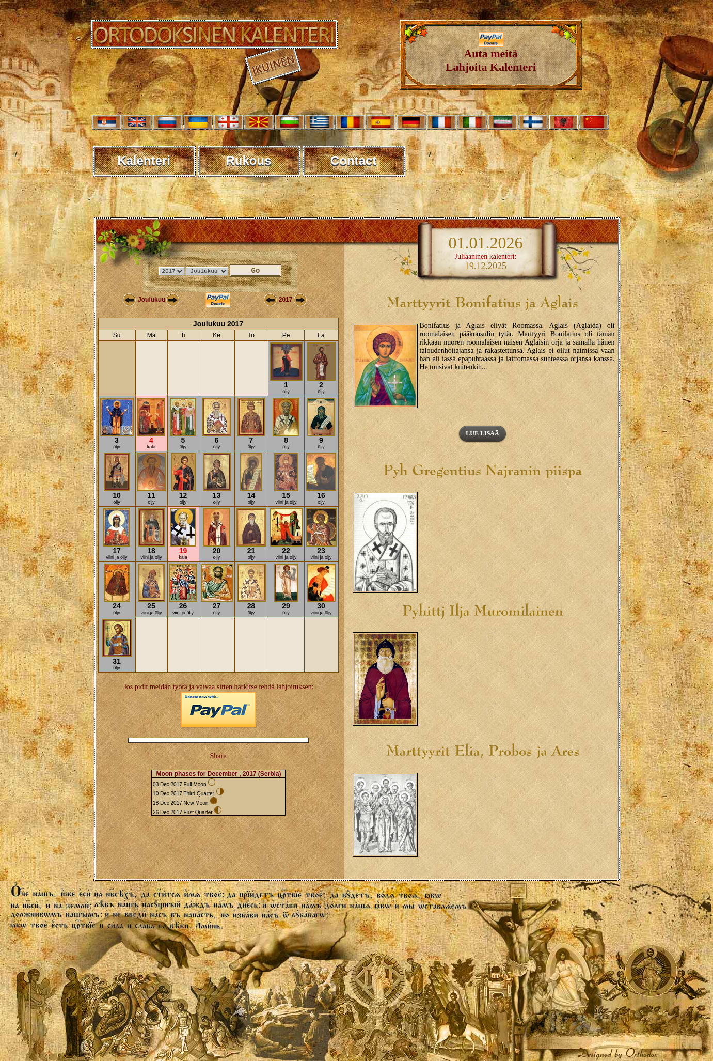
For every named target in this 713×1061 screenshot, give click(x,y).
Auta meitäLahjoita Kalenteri (491, 55)
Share (218, 756)
